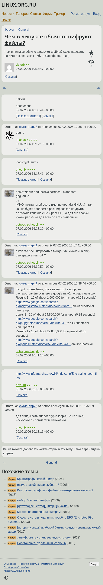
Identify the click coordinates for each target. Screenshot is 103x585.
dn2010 (21, 385)
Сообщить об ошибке (16, 567)
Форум (48, 14)
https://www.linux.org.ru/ (17, 570)
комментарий (28, 126)
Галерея (22, 14)
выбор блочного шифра (33, 500)
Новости (8, 14)
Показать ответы (28, 115)
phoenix (21, 169)
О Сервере (10, 563)
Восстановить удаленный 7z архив (41, 543)
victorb (20, 64)
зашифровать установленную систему (44, 537)
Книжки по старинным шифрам (38, 511)
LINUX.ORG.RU (19, 5)
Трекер (59, 14)
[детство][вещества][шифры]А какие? (43, 506)
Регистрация (80, 14)
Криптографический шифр (35, 479)
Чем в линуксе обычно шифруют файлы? (48, 39)
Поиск (6, 20)
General (23, 29)
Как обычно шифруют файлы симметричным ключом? (55, 490)
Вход (97, 14)
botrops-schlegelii (27, 224)
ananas (21, 139)
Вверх (94, 564)
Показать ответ (27, 179)
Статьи (35, 14)
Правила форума (29, 563)
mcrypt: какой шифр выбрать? (38, 484)
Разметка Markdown (52, 563)
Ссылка (10, 76)
